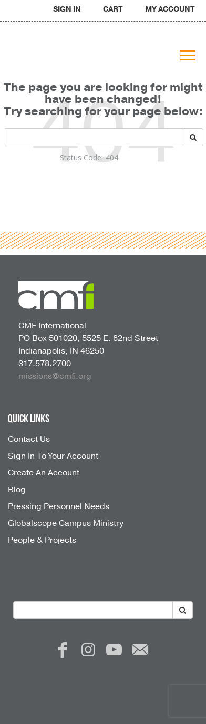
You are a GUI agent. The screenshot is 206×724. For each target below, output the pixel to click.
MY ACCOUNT (170, 9)
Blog (17, 489)
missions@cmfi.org (54, 376)
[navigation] (67, 9)
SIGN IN (67, 9)
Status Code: (81, 157)
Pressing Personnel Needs (58, 506)
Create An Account (43, 473)
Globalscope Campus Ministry (65, 523)
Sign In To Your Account (53, 456)
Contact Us (29, 439)
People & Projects (42, 540)
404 (112, 157)
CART (113, 9)
